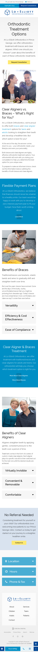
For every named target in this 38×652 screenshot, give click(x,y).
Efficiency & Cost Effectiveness (16, 317)
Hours (11, 571)
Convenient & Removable (13, 482)
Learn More (19, 216)
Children (12, 611)
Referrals (29, 2)
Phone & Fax (15, 581)
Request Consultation (28, 5)
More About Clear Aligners (19, 375)
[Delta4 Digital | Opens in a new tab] (19, 628)
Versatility (11, 305)
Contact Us (19, 543)
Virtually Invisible (16, 470)
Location (12, 561)
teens (23, 129)
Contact (12, 620)
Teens (26, 611)
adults (5, 132)
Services (26, 607)
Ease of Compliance (18, 329)
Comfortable (13, 494)
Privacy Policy (17, 632)
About (11, 607)
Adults (11, 616)
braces (17, 126)
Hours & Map (12, 649)
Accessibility (7, 632)
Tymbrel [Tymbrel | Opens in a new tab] (29, 643)
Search (25, 632)
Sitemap (31, 632)
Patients (26, 616)
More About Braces (19, 380)
